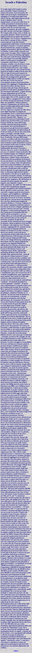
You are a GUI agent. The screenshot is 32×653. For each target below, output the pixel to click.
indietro (16, 651)
